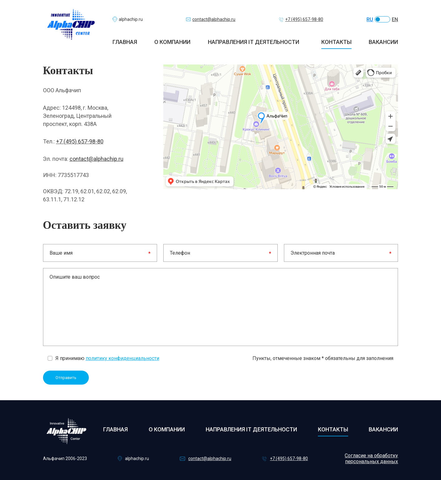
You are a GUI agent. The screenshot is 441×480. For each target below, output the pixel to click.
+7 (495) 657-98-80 (79, 141)
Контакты (336, 42)
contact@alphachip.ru (96, 159)
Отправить (65, 377)
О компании (172, 42)
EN (395, 19)
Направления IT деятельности (253, 42)
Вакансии (383, 42)
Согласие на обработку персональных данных (371, 458)
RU (370, 19)
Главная (125, 42)
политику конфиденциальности (122, 358)
